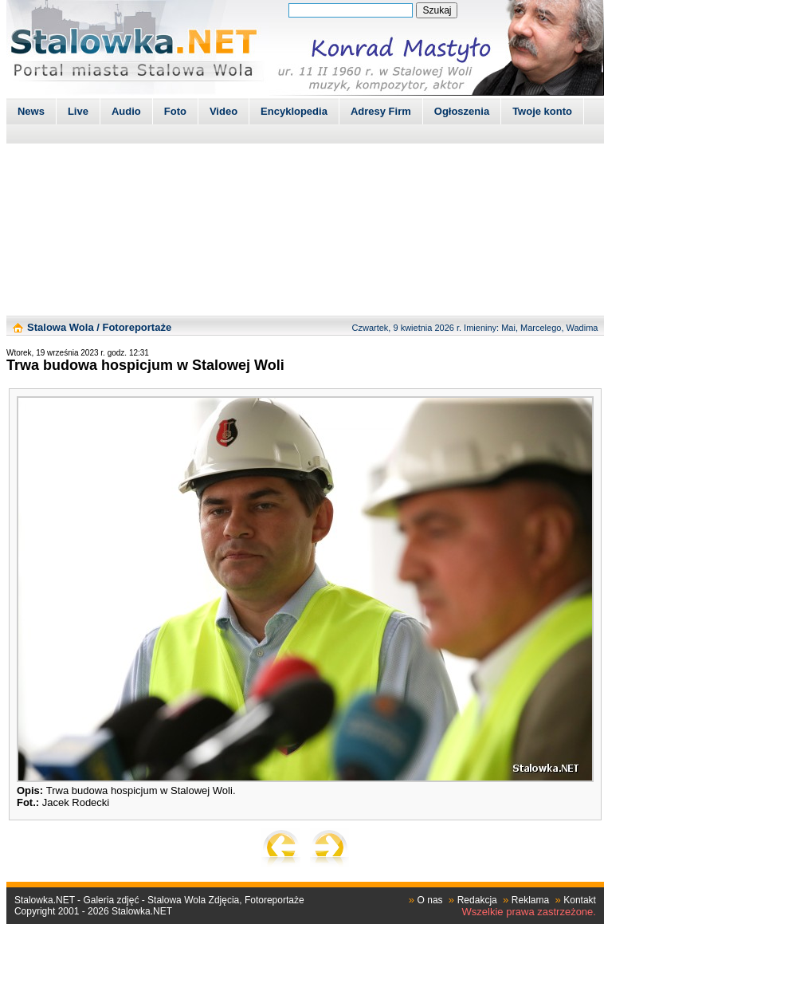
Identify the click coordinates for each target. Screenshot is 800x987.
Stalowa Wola (60, 327)
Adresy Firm (381, 111)
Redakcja (477, 900)
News (31, 111)
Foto (175, 111)
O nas (430, 900)
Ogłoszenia (461, 111)
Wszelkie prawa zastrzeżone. (529, 912)
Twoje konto (542, 111)
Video (223, 111)
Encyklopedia (294, 111)
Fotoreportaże (136, 327)
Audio (126, 111)
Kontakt (579, 900)
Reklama (530, 900)
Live (78, 111)
